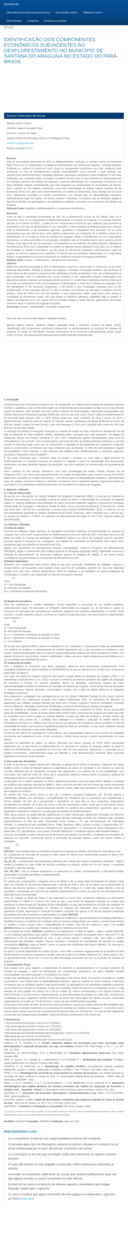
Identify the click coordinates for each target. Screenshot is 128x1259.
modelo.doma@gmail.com (20, 143)
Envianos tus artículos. (55, 21)
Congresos (33, 21)
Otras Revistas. (14, 21)
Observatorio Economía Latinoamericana (28, 12)
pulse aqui (27, 1198)
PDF (30, 148)
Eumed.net (11, 4)
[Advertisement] (64, 89)
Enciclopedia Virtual (67, 12)
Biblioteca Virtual (93, 12)
